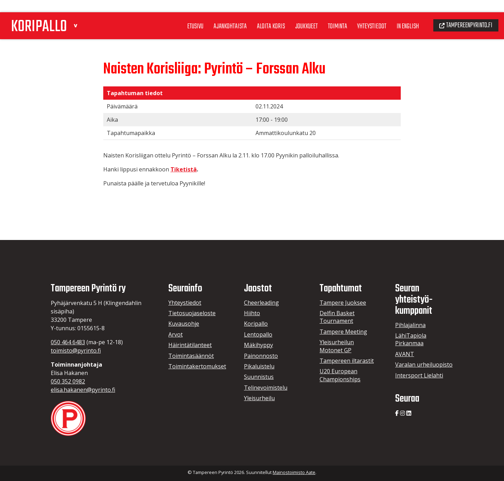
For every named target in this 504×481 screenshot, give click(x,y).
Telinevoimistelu (265, 387)
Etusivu (179, 14)
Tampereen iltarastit (347, 361)
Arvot (175, 334)
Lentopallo (258, 334)
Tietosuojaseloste (192, 313)
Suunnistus (259, 377)
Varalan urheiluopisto (424, 364)
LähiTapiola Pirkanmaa (410, 339)
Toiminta (327, 14)
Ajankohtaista (216, 14)
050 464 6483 (68, 342)
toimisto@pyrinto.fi (76, 350)
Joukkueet (295, 14)
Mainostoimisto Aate (294, 472)
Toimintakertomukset (197, 366)
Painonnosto (261, 356)
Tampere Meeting (343, 331)
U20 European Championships (340, 375)
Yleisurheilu (259, 398)
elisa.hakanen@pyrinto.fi (83, 390)
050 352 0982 (68, 381)
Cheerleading (261, 302)
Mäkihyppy (258, 345)
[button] (82, 12)
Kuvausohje (183, 323)
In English (402, 14)
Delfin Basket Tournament (337, 317)
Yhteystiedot (364, 14)
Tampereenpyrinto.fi (463, 13)
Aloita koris (258, 14)
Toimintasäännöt (191, 356)
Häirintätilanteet (190, 345)
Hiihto (252, 313)
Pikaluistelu (259, 366)
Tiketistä (183, 169)
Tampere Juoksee (343, 302)
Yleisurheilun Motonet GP (337, 346)
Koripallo (256, 323)
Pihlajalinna (410, 325)
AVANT (404, 354)
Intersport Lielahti (419, 375)
